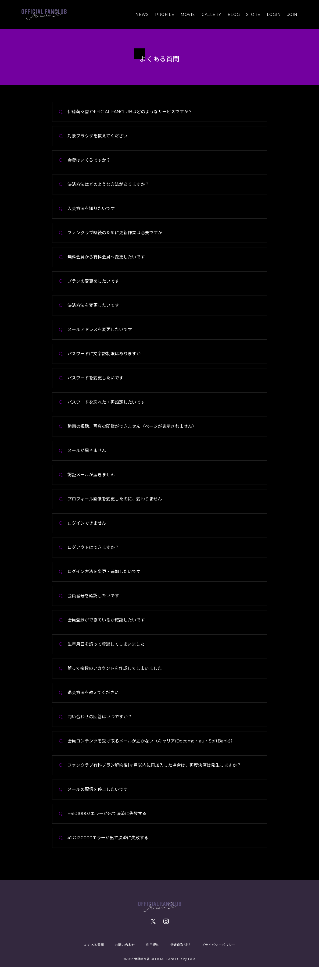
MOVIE (188, 14)
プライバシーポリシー (218, 945)
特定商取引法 (180, 945)
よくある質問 (94, 945)
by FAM (189, 959)
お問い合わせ (125, 945)
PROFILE (164, 14)
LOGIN (274, 14)
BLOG (234, 14)
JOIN (292, 14)
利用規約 (153, 945)
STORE (253, 14)
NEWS (142, 14)
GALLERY (211, 14)
